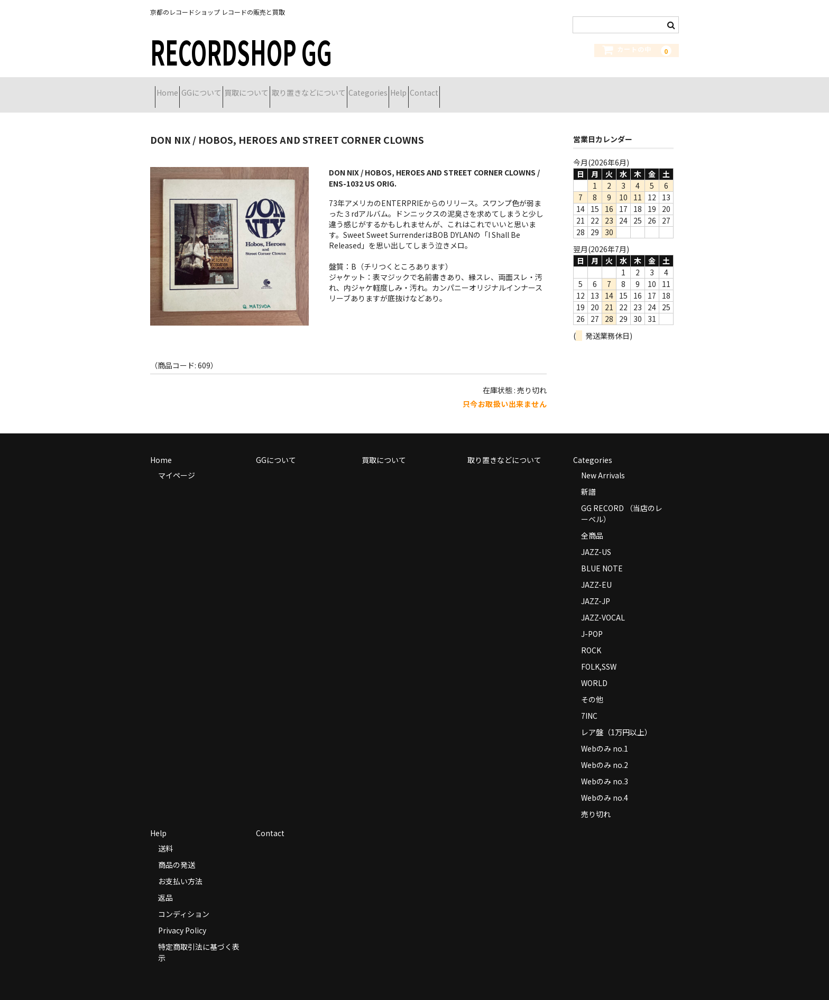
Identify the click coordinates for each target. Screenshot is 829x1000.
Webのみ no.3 (604, 768)
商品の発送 (176, 851)
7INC (589, 702)
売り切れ (596, 800)
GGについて (225, 88)
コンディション (183, 900)
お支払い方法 (180, 868)
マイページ (176, 462)
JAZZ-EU (596, 571)
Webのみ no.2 (604, 751)
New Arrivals (603, 462)
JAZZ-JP (595, 587)
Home (172, 88)
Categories (447, 88)
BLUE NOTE (602, 555)
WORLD (594, 669)
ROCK (591, 637)
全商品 (592, 522)
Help (497, 88)
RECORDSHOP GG (241, 51)
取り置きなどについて (370, 88)
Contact (541, 88)
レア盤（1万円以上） (616, 719)
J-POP (592, 620)
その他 (592, 686)
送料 (165, 835)
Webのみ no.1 (604, 735)
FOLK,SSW (598, 653)
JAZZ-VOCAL (603, 604)
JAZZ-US (596, 538)
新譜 (588, 478)
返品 (165, 884)
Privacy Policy (182, 917)
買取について (288, 88)
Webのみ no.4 (604, 784)
